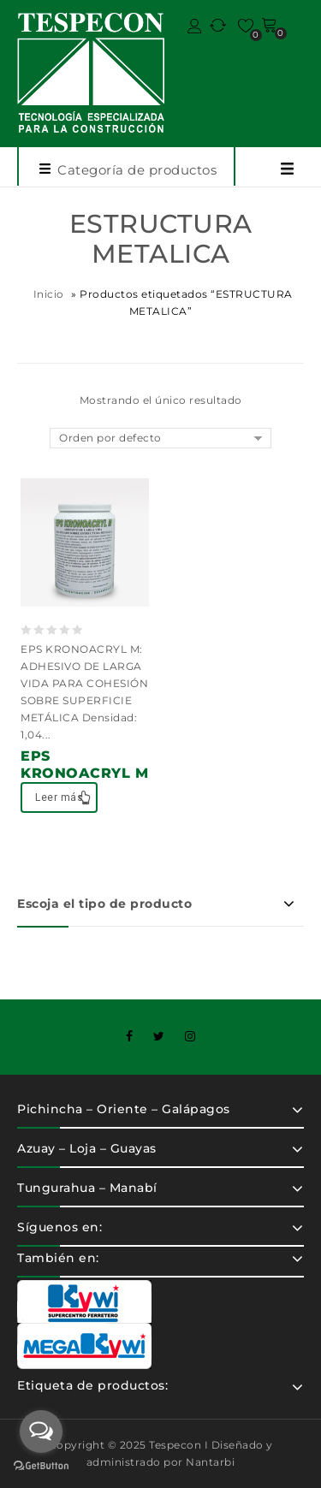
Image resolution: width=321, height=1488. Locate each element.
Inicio (48, 294)
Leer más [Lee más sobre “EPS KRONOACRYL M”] (59, 797)
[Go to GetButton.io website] (41, 1467)
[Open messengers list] (41, 1431)
